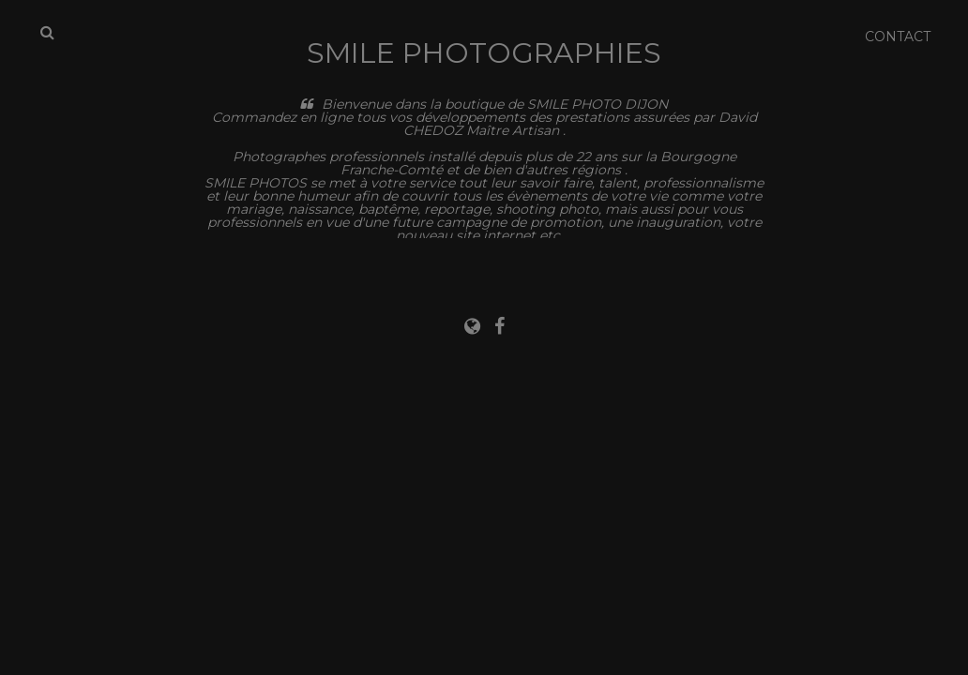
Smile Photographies (484, 53)
